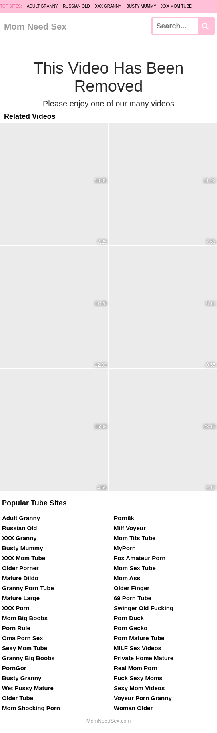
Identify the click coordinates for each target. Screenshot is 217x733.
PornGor (14, 668)
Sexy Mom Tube (24, 648)
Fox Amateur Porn (139, 558)
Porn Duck (129, 618)
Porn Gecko (130, 628)
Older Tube (17, 698)
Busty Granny (21, 678)
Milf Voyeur (130, 528)
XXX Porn (15, 608)
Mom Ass (127, 578)
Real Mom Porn (135, 668)
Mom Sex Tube (135, 568)
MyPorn (125, 548)
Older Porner (20, 568)
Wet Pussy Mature (28, 688)
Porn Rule (16, 628)
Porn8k (124, 518)
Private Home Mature (143, 658)
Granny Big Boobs (28, 658)
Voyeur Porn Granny (143, 698)
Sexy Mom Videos (139, 688)
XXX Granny (108, 6)
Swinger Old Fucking (143, 608)
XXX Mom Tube (176, 6)
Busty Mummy (141, 6)
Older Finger (131, 588)
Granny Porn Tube (28, 588)
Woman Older (133, 708)
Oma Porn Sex (22, 638)
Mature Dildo (20, 578)
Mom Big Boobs (25, 618)
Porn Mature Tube (139, 638)
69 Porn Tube (132, 598)
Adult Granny (42, 6)
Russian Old (76, 6)
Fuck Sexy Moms (138, 678)
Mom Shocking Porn (31, 708)
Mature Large (21, 598)
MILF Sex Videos (137, 648)
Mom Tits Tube (134, 538)
